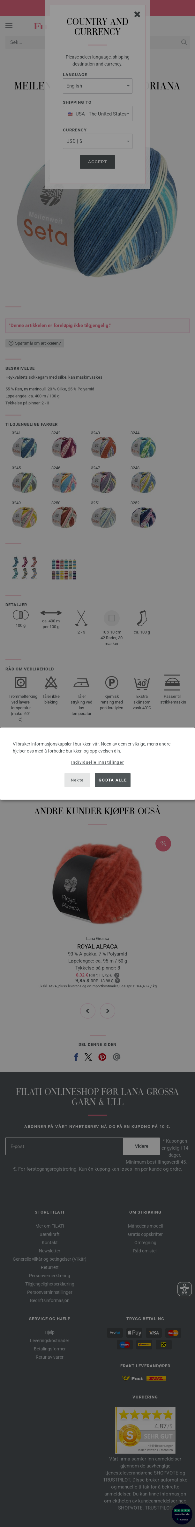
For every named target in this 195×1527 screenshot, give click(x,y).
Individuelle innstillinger (97, 762)
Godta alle (113, 780)
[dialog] (97, 763)
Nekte (77, 780)
